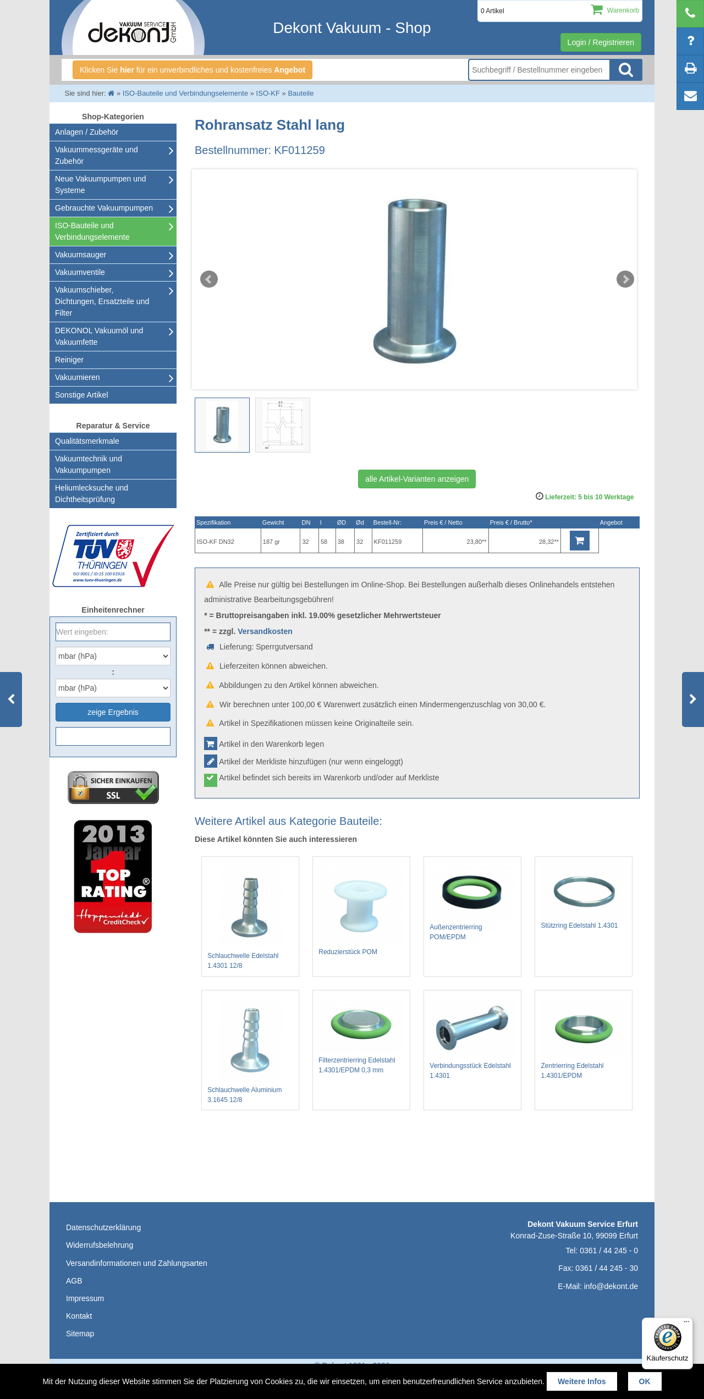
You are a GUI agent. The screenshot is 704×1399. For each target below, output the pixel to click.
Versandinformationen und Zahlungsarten (136, 1263)
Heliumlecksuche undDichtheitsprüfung (91, 493)
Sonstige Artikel (81, 394)
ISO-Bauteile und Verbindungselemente (92, 231)
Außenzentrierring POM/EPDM (472, 903)
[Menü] (686, 1324)
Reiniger (69, 359)
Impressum (85, 1298)
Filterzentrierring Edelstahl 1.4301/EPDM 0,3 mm (361, 1037)
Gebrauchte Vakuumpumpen (104, 207)
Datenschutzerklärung (103, 1227)
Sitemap (80, 1333)
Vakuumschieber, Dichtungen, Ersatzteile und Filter (102, 301)
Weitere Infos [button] (582, 1381)
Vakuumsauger (80, 254)
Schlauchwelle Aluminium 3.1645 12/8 (250, 1052)
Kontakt (79, 1316)
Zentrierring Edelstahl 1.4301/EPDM (583, 1040)
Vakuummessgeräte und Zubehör (96, 155)
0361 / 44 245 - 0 (609, 1250)
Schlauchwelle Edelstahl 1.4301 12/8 (250, 918)
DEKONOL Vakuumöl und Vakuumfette (99, 336)
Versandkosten (265, 631)
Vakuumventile (80, 272)
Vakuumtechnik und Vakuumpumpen (88, 464)
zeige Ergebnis (113, 712)
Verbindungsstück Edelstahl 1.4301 (472, 1039)
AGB (74, 1280)
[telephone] (690, 13)
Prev (209, 279)
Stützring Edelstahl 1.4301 (583, 897)
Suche (625, 70)
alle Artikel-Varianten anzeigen (417, 479)
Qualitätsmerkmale (87, 441)
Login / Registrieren (601, 42)
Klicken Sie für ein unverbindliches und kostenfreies (192, 69)
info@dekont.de (611, 1286)
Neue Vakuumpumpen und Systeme (100, 184)
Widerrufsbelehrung (99, 1245)
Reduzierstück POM (361, 911)
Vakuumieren (77, 377)
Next (625, 279)
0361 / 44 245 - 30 (606, 1268)
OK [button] (645, 1381)
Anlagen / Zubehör (86, 132)
